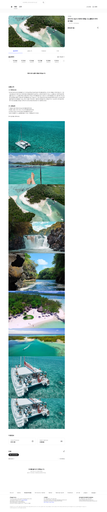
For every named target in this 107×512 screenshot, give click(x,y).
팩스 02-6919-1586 (47, 499)
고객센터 (85, 492)
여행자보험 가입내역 (60, 492)
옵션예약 (15, 51)
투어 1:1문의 (46, 502)
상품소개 (29, 51)
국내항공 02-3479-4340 (57, 500)
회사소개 (12, 492)
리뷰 (58, 51)
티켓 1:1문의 (51, 502)
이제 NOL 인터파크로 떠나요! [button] (30, 2)
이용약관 (19, 492)
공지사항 (78, 492)
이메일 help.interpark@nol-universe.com (59, 499)
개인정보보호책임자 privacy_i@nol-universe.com (88, 500)
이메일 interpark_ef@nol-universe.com (86, 499)
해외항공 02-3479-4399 (48, 500)
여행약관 (50, 492)
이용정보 (43, 51)
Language (93, 492)
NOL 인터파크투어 (14, 454)
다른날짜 (61, 56)
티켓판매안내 (70, 492)
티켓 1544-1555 (53, 498)
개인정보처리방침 (27, 492)
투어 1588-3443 (47, 498)
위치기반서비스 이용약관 (40, 492)
